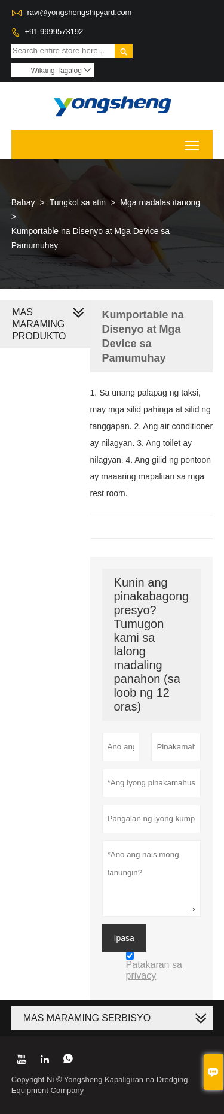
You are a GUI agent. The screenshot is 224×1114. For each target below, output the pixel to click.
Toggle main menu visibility (193, 141)
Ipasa (124, 938)
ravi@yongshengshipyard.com (79, 12)
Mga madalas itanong (160, 202)
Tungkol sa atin (78, 202)
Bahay (23, 202)
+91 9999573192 (53, 31)
